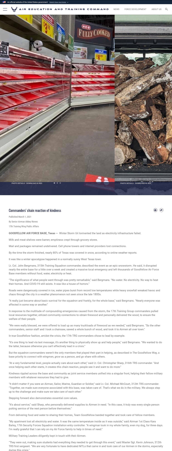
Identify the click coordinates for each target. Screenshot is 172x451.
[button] (59, 2)
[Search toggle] (167, 9)
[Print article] (155, 210)
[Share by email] (161, 210)
